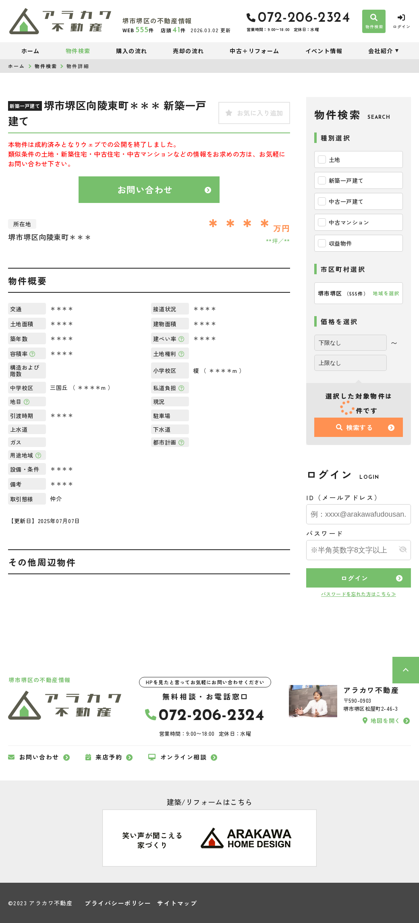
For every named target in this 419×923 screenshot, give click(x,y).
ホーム (30, 51)
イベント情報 (323, 51)
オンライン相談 (177, 757)
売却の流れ (188, 51)
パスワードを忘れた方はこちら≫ (358, 593)
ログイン (354, 578)
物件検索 (78, 51)
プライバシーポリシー (118, 903)
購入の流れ (131, 51)
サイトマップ (177, 903)
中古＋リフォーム (254, 51)
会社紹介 (380, 51)
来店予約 (103, 757)
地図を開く (381, 720)
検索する (354, 427)
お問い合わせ (145, 189)
